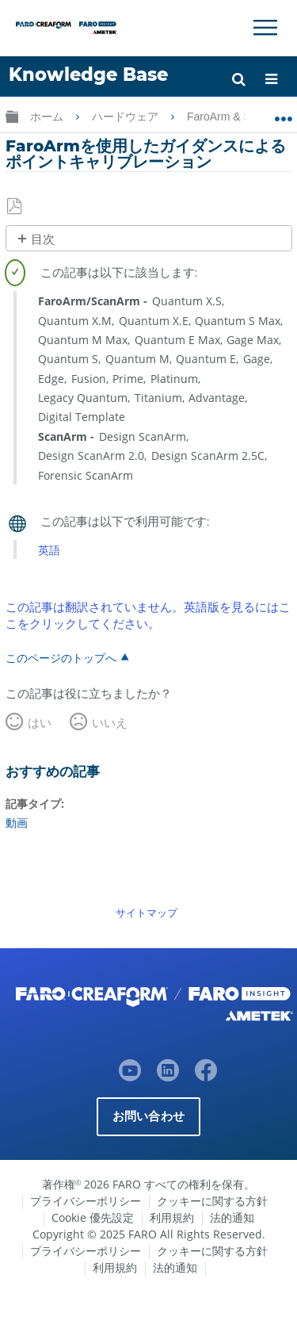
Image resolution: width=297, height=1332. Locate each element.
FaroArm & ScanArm (239, 116)
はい (39, 722)
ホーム (48, 116)
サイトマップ (146, 912)
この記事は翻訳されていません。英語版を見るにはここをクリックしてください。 (148, 615)
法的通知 (232, 1217)
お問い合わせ (148, 1115)
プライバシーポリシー (85, 1200)
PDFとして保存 (15, 207)
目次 (43, 239)
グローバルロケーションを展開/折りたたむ (283, 113)
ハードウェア (127, 116)
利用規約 (172, 1217)
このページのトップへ (61, 657)
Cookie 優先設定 (92, 1217)
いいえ (110, 722)
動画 (17, 822)
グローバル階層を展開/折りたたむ (12, 116)
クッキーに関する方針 (212, 1200)
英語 (49, 549)
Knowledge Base (88, 74)
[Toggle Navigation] (265, 28)
